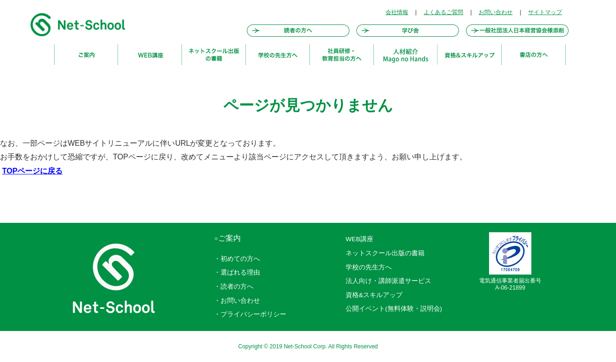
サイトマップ (545, 12)
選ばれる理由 (240, 272)
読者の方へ (237, 286)
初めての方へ (240, 258)
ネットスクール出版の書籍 (385, 253)
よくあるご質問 (443, 12)
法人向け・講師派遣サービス (388, 280)
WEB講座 (359, 239)
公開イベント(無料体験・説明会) (394, 308)
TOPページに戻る (32, 171)
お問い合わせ (496, 12)
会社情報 (397, 12)
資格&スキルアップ (374, 295)
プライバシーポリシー (253, 314)
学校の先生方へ (369, 267)
